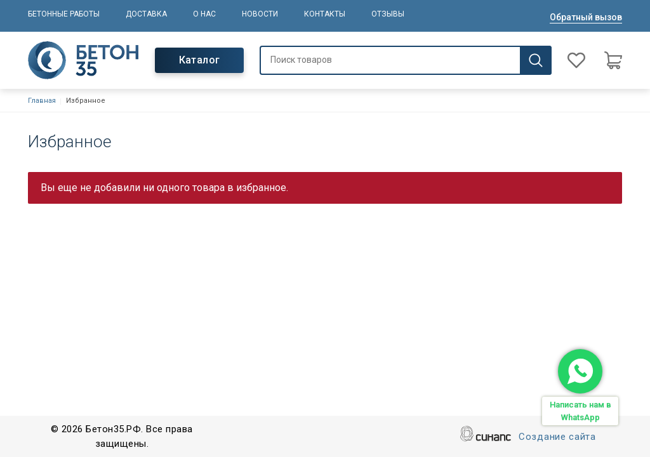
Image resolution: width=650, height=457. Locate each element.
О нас (204, 14)
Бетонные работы (64, 14)
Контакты (324, 14)
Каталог (199, 60)
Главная (42, 100)
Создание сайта (557, 437)
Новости (260, 14)
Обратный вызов (586, 17)
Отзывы (387, 14)
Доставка (146, 14)
